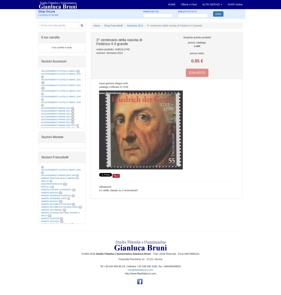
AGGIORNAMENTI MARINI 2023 (55, 117)
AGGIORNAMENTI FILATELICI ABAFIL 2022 (61, 85)
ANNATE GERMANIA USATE (54, 198)
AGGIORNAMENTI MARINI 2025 (55, 122)
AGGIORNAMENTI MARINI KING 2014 (58, 125)
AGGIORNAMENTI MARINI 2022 (55, 114)
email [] (150, 11)
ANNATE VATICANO (50, 221)
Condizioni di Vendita (48, 15)
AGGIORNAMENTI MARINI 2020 (55, 108)
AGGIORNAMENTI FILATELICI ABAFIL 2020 (61, 74)
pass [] (187, 11)
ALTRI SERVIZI (212, 4)
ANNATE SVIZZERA (50, 218)
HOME (172, 4)
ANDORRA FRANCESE (51, 184)
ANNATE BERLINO (49, 193)
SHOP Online (235, 4)
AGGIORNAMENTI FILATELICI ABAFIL (58, 71)
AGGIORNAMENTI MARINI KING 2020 (58, 175)
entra (218, 14)
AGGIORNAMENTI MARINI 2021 (55, 111)
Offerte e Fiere (189, 4)
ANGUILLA (46, 187)
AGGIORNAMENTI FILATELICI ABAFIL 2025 (61, 102)
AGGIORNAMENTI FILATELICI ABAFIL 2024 (61, 97)
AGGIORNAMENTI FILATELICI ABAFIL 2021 (61, 80)
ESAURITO (197, 73)
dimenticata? (190, 11)
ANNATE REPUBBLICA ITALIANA (56, 204)
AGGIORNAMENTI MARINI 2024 (55, 119)
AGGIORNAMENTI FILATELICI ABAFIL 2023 (61, 91)
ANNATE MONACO (49, 201)
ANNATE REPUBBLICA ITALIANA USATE (59, 207)
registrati (153, 11)
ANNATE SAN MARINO (51, 210)
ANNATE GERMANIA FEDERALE (56, 195)
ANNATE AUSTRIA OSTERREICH (56, 190)
